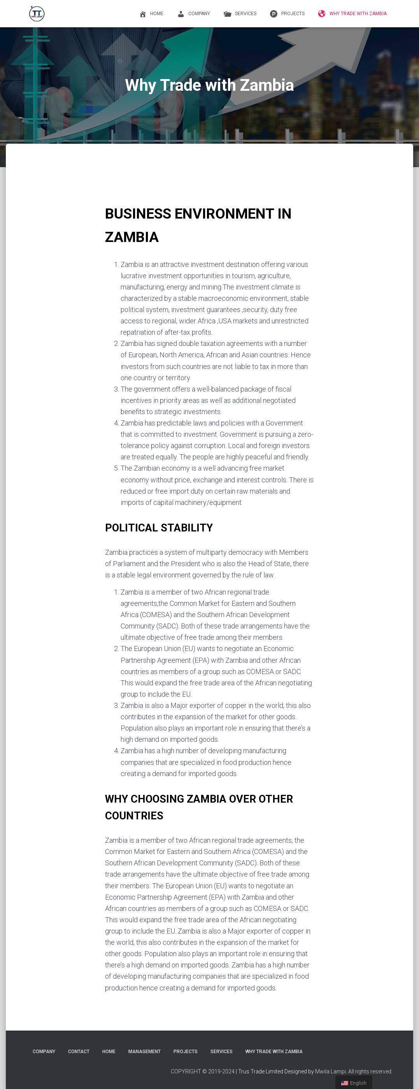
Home (150, 14)
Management (144, 1051)
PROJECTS (286, 14)
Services (239, 14)
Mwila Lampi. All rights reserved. (354, 1071)
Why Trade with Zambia (351, 14)
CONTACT (78, 1051)
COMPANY (192, 14)
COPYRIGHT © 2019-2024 (203, 1071)
